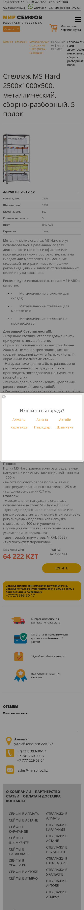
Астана (42, 419)
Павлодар (42, 427)
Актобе (65, 419)
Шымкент (65, 427)
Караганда (18, 427)
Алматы (18, 419)
